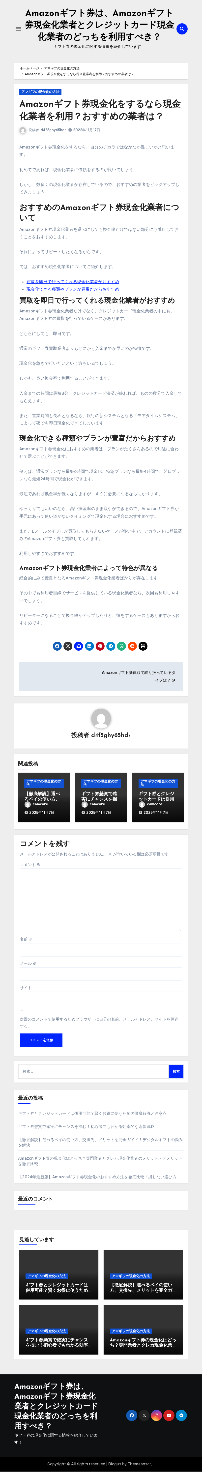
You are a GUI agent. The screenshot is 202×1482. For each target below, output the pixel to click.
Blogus (114, 1474)
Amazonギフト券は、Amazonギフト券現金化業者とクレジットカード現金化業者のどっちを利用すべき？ (56, 1417)
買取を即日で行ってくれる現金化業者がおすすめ (73, 293)
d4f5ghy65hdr (53, 142)
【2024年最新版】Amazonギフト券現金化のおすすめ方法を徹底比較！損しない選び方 (97, 1187)
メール (28, 973)
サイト (26, 998)
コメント (30, 875)
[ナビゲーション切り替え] (18, 35)
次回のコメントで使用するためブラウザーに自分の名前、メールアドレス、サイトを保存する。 (99, 1033)
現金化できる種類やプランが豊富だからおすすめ (73, 301)
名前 (26, 949)
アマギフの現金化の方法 (40, 104)
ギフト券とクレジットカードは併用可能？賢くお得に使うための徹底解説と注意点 (92, 1123)
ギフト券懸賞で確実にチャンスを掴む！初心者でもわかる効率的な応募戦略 (86, 1137)
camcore (36, 816)
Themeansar (139, 1474)
